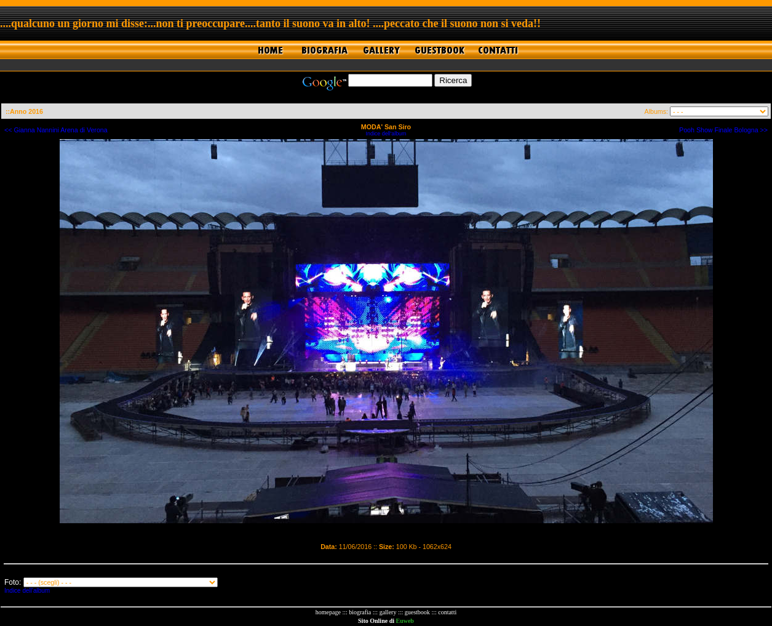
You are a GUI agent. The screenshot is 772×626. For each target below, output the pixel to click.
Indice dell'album (386, 133)
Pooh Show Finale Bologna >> (723, 130)
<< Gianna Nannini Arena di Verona (56, 130)
